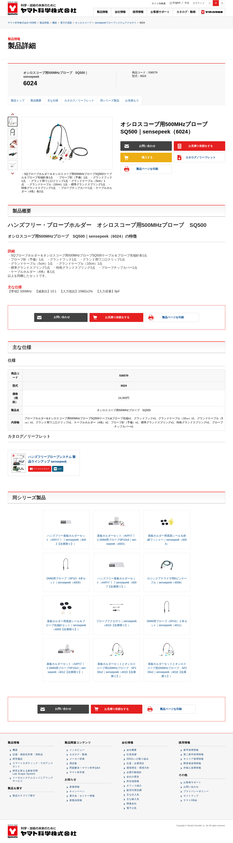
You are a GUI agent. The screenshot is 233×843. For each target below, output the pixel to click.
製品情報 (102, 11)
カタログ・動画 (186, 11)
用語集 (73, 763)
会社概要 (132, 750)
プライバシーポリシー (196, 791)
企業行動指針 (134, 772)
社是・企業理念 (135, 763)
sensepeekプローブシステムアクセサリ (115, 22)
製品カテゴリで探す (24, 795)
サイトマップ (191, 795)
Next (13, 173)
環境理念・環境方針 (138, 767)
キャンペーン (77, 791)
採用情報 (138, 11)
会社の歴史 (133, 776)
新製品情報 (76, 800)
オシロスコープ (83, 22)
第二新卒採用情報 (193, 754)
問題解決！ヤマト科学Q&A (85, 767)
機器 (54, 22)
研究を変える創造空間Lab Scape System (25, 772)
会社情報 (120, 11)
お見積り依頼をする (195, 146)
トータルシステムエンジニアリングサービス (33, 779)
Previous (13, 114)
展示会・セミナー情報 (82, 795)
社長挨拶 (132, 754)
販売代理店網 (134, 790)
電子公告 (132, 808)
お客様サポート (160, 11)
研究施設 (18, 759)
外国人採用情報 (192, 767)
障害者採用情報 (192, 763)
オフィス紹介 (134, 785)
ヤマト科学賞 (77, 772)
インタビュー (77, 750)
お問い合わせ (139, 146)
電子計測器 (66, 22)
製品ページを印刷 (141, 169)
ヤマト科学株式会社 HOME (22, 22)
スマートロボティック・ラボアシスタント (33, 765)
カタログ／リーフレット (196, 157)
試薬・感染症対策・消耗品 (28, 754)
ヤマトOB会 (190, 800)
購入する (138, 157)
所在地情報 (133, 781)
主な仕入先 (133, 794)
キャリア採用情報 (193, 759)
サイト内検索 (159, 3)
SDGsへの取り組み (138, 759)
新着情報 (75, 786)
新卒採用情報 (191, 750)
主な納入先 (133, 799)
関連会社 (132, 803)
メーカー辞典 (77, 759)
